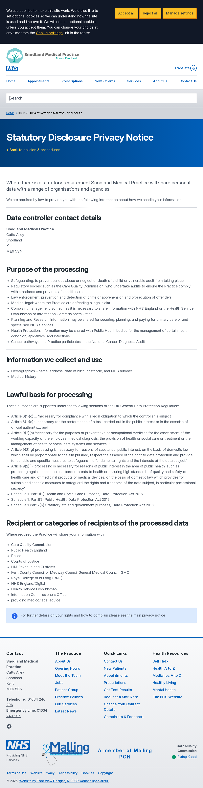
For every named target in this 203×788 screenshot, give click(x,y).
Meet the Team (68, 675)
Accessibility (68, 773)
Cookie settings (49, 33)
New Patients (105, 81)
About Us (160, 81)
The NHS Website (167, 697)
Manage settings (179, 13)
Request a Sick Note (121, 697)
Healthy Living (164, 683)
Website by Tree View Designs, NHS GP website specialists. (64, 781)
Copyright (105, 773)
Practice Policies (69, 697)
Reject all (150, 13)
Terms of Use (16, 773)
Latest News (66, 711)
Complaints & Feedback (124, 717)
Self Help (160, 661)
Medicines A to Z (167, 675)
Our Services (66, 704)
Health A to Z (164, 668)
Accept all (126, 13)
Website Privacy (42, 773)
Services (134, 81)
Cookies (87, 773)
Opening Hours (67, 668)
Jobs (59, 683)
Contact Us (188, 81)
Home (10, 81)
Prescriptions (72, 81)
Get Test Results (118, 690)
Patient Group (66, 690)
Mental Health (164, 690)
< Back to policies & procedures (33, 150)
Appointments (39, 81)
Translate (185, 68)
